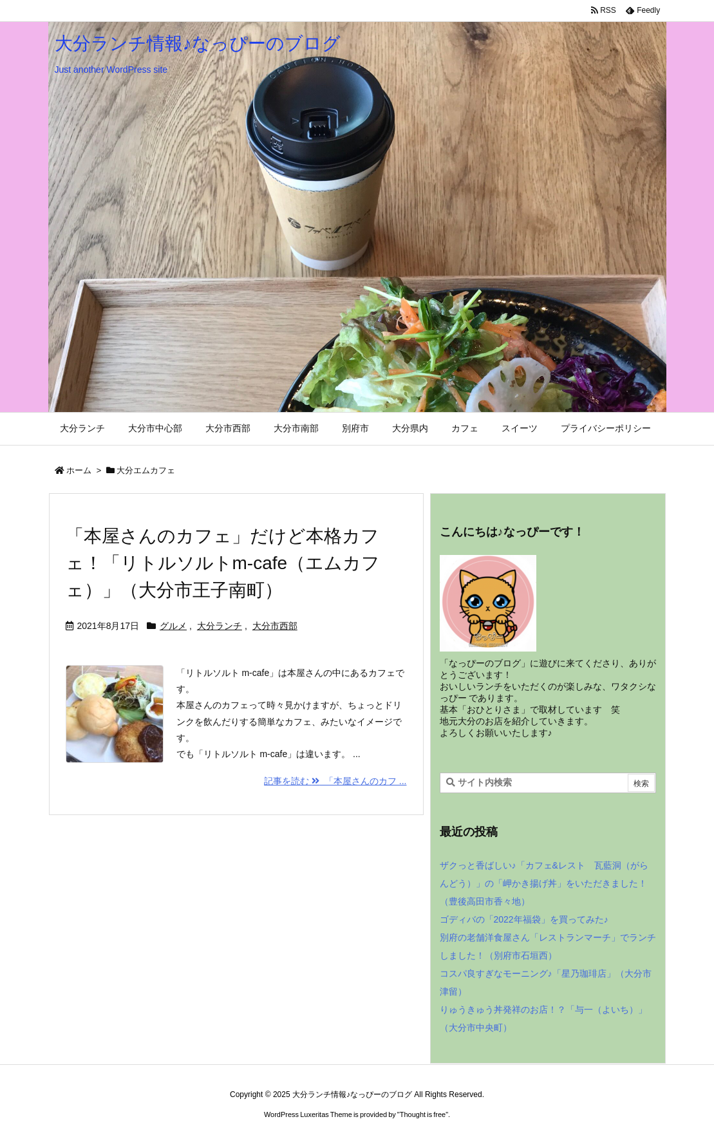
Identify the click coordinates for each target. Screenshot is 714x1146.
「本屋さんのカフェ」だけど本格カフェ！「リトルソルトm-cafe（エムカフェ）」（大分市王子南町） (223, 563)
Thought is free (423, 1114)
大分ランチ (219, 626)
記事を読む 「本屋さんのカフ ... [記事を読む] (335, 781)
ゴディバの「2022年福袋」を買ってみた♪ (524, 919)
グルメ (173, 626)
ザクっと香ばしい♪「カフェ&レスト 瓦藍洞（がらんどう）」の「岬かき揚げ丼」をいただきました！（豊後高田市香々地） (544, 883)
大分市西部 (274, 626)
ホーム (78, 470)
